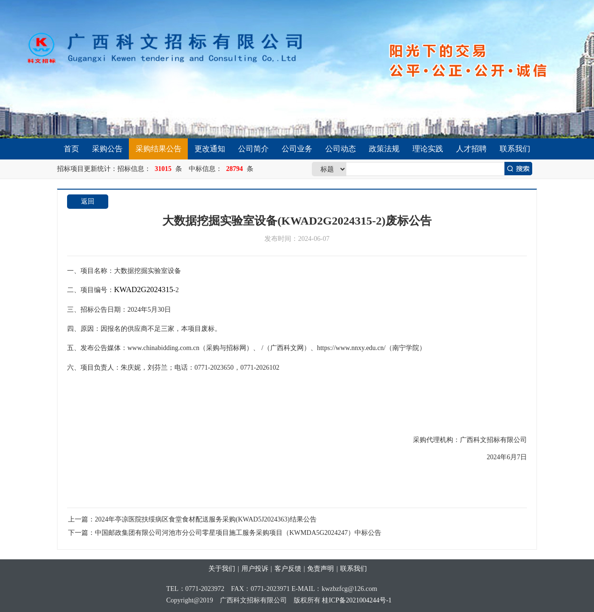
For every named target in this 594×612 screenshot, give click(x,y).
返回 (87, 201)
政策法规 (384, 149)
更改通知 (209, 149)
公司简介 (253, 149)
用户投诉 (254, 568)
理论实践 (427, 149)
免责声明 (320, 568)
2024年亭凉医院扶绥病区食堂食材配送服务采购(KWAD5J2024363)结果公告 (206, 519)
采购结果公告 (159, 149)
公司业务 (297, 149)
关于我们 (221, 568)
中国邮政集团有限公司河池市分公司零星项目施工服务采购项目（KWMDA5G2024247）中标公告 (238, 532)
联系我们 (515, 149)
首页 (71, 149)
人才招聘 (471, 149)
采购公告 (107, 149)
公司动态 (340, 149)
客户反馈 (287, 568)
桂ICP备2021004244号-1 (356, 600)
